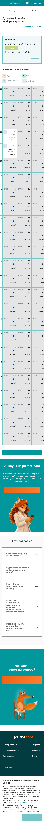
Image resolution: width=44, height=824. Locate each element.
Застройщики (8, 756)
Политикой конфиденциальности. (21, 802)
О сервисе (36, 745)
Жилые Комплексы (11, 750)
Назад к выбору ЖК (33, 26)
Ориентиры (8, 768)
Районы (6, 762)
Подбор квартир (10, 745)
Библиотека (37, 750)
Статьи (34, 756)
